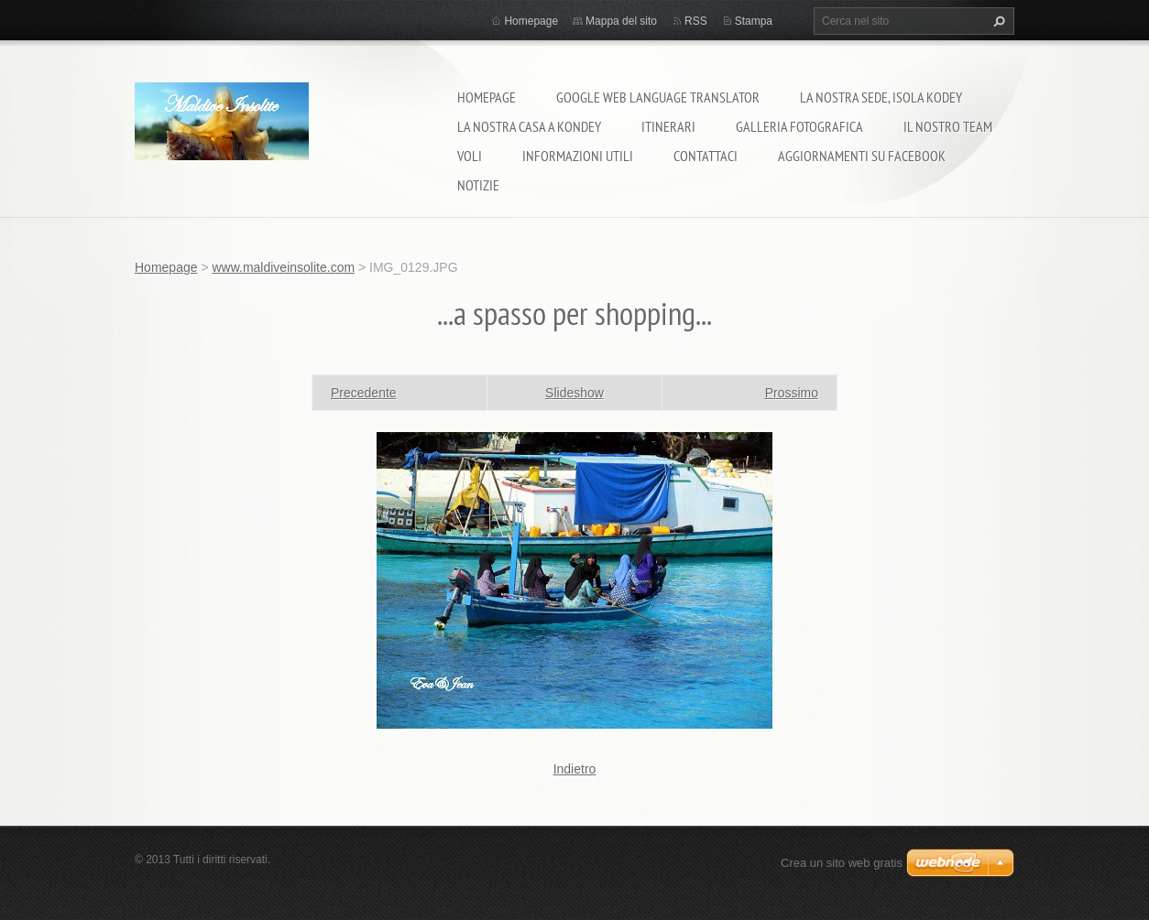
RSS (695, 21)
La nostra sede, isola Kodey (881, 97)
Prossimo (791, 392)
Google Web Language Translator (658, 97)
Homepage (486, 97)
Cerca (997, 21)
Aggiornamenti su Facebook (862, 155)
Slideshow (574, 392)
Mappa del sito (621, 21)
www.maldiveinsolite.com (283, 267)
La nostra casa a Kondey (529, 126)
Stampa (753, 21)
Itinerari (668, 126)
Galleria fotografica (799, 126)
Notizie (478, 185)
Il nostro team (947, 126)
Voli (469, 155)
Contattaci (705, 155)
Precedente (364, 392)
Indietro (574, 769)
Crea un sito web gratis (842, 863)
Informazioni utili (577, 155)
